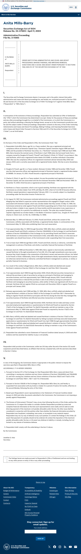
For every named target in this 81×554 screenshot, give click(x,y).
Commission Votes (9, 497)
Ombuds (28, 510)
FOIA (26, 500)
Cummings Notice (31, 497)
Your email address (40, 528)
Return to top (40, 482)
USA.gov (52, 497)
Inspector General (31, 503)
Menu (73, 7)
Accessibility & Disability (33, 491)
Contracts (6, 503)
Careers (6, 494)
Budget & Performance (11, 491)
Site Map (68, 497)
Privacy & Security (71, 494)
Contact (6, 500)
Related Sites (54, 494)
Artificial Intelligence (32, 494)
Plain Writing (69, 491)
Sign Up (40, 538)
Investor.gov (53, 491)
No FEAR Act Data (31, 506)
